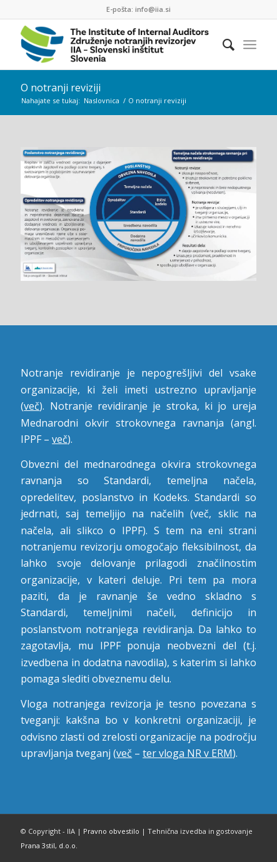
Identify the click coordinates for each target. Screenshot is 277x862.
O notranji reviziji (61, 87)
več (31, 406)
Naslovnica (101, 100)
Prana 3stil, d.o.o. (49, 845)
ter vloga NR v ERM (188, 753)
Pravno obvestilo (111, 831)
